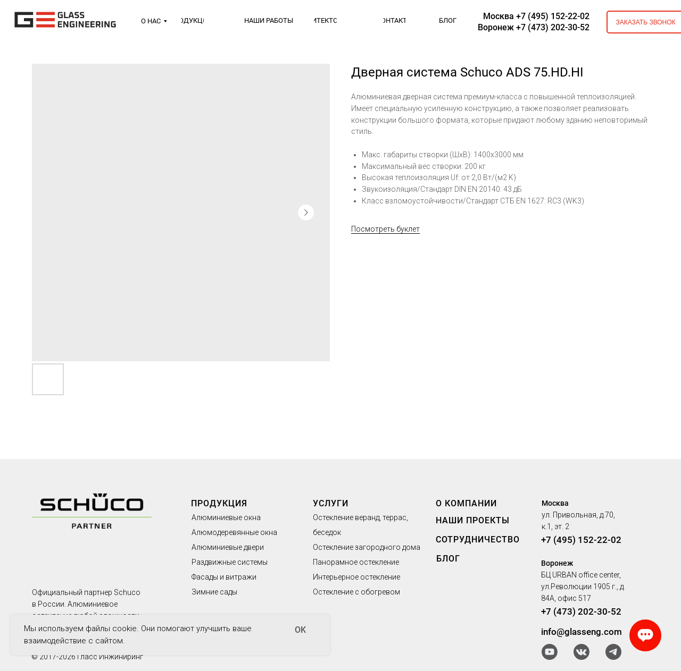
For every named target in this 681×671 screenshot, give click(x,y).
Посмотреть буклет (385, 229)
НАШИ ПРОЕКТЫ (473, 520)
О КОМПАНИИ (466, 503)
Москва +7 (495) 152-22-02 (536, 16)
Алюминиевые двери (228, 547)
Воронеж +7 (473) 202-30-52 (533, 27)
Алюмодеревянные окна (234, 532)
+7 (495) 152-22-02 (581, 539)
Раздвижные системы (230, 562)
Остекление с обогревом (356, 592)
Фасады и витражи (224, 577)
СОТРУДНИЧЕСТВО (478, 539)
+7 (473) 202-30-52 (581, 611)
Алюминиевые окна (226, 517)
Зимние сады (214, 592)
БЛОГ (448, 559)
